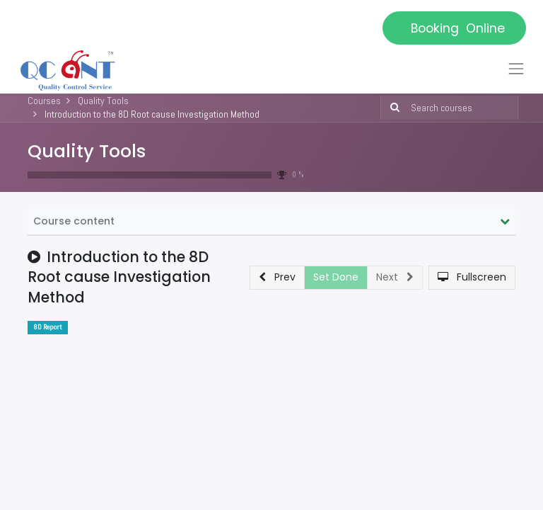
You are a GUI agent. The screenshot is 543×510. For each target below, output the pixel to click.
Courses (44, 100)
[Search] (392, 108)
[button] (277, 278)
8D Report (47, 327)
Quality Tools (87, 151)
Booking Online (454, 28)
